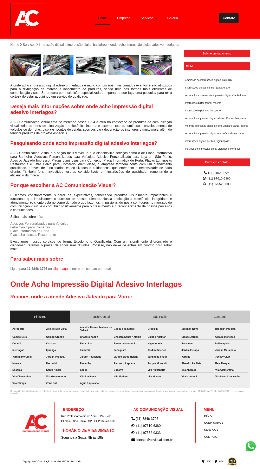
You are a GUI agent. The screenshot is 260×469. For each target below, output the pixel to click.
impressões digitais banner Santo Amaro (207, 88)
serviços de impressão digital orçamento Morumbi (212, 150)
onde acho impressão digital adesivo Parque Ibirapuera (215, 119)
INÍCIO (208, 415)
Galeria (172, 18)
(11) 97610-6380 (217, 181)
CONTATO (210, 436)
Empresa (123, 18)
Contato (229, 18)
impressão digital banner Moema (203, 103)
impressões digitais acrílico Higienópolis (207, 143)
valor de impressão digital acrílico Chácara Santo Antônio (216, 127)
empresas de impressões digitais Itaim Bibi (208, 80)
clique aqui (61, 269)
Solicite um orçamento (216, 53)
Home (102, 18)
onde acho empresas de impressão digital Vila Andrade (215, 96)
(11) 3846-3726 (216, 175)
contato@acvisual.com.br (152, 440)
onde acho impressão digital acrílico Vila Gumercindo (214, 135)
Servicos (147, 18)
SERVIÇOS (211, 429)
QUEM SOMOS (213, 422)
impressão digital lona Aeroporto (203, 111)
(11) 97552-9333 (217, 186)
